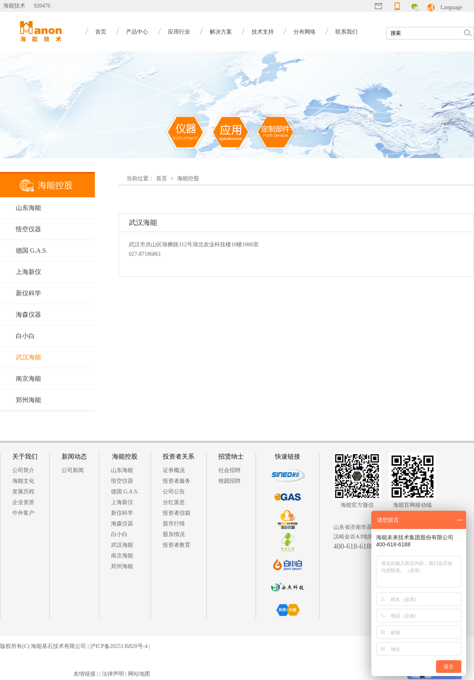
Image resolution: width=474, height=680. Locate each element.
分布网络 (304, 32)
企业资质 (23, 502)
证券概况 (174, 470)
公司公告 (174, 492)
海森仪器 (28, 314)
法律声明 (113, 674)
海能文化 (23, 481)
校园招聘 (229, 481)
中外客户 (23, 513)
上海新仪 (28, 271)
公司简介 (23, 470)
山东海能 (28, 207)
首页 (100, 32)
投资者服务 (176, 481)
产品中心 (137, 32)
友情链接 (84, 674)
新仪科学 (28, 293)
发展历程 (23, 492)
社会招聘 (229, 470)
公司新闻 (73, 470)
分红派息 (174, 502)
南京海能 (28, 378)
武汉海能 (28, 357)
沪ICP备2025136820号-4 (118, 646)
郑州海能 (28, 400)
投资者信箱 (176, 513)
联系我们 (346, 32)
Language (451, 7)
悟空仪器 (28, 229)
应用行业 (179, 32)
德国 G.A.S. (31, 250)
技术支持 (263, 32)
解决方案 (221, 32)
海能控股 (188, 178)
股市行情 (174, 524)
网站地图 (139, 674)
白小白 (25, 335)
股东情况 (174, 534)
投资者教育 (176, 545)
